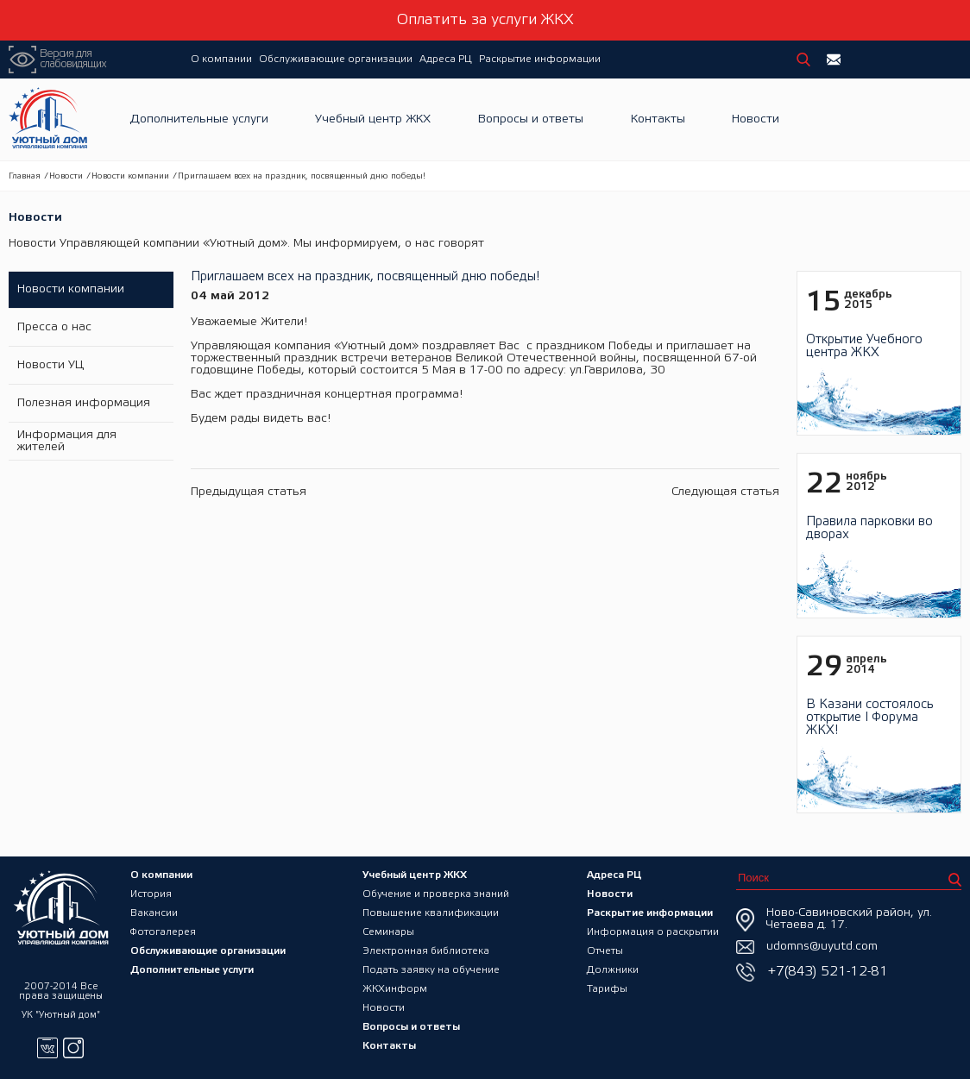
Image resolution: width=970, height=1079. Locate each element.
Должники (613, 970)
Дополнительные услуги (199, 119)
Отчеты (605, 951)
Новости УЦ (50, 365)
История (151, 894)
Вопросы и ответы (530, 119)
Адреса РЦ (445, 59)
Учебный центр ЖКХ (373, 119)
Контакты (658, 119)
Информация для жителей (67, 441)
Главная (25, 176)
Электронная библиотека (425, 951)
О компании (221, 59)
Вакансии (154, 913)
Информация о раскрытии (653, 932)
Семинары (388, 932)
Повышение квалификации (430, 913)
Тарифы (607, 989)
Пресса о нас (54, 327)
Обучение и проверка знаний (435, 894)
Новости (755, 119)
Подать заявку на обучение (431, 970)
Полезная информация (83, 403)
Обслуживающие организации (336, 59)
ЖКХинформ (394, 989)
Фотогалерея (163, 932)
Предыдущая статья (248, 492)
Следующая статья (725, 492)
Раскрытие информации (540, 59)
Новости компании (130, 176)
